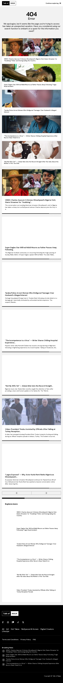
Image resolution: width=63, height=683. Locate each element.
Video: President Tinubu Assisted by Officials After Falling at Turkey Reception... (30, 430)
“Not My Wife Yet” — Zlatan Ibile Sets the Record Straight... (29, 385)
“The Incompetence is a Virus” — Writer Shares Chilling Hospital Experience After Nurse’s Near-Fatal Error (31, 137)
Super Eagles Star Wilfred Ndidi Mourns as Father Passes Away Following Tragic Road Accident (30, 85)
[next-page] (58, 39)
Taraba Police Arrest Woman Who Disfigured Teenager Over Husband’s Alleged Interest (30, 111)
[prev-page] (4, 39)
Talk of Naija (56, 676)
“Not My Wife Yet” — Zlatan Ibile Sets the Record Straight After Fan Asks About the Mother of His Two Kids (31, 162)
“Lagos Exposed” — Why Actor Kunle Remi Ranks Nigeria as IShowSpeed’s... (29, 475)
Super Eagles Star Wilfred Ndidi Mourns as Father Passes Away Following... (31, 248)
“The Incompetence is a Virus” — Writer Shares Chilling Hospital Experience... (31, 341)
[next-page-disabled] (46, 493)
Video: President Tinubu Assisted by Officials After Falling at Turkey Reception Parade (36, 591)
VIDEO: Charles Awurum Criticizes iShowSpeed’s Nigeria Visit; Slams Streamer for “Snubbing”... (30, 201)
